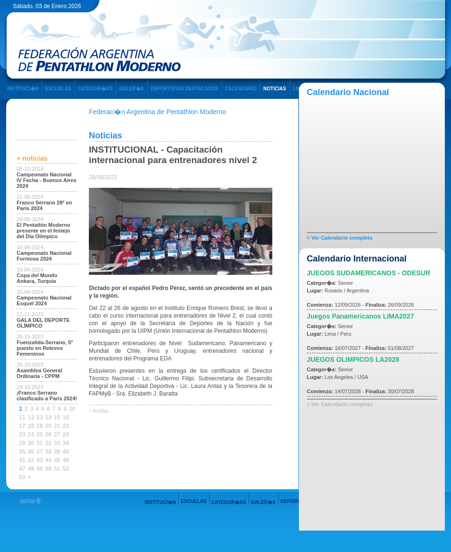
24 (31, 434)
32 (48, 443)
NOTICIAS (274, 88)
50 (48, 468)
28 (66, 434)
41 (22, 460)
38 (48, 451)
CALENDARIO (241, 88)
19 (40, 426)
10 (72, 409)
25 (40, 434)
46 (66, 460)
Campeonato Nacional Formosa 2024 (44, 255)
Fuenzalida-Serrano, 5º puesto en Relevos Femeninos (45, 348)
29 (22, 443)
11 (22, 417)
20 (48, 426)
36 (31, 451)
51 (57, 468)
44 (48, 460)
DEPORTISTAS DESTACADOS (184, 88)
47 (22, 468)
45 (57, 460)
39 (57, 451)
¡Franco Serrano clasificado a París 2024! (47, 395)
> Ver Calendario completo (340, 238)
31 (40, 443)
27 (57, 434)
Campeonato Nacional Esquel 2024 (44, 300)
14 (48, 417)
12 (31, 417)
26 (48, 434)
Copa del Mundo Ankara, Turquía (37, 278)
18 (31, 426)
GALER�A (131, 88)
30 (31, 443)
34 (66, 443)
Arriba (100, 411)
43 (40, 460)
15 (57, 417)
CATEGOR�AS (95, 88)
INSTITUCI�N (22, 88)
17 (22, 426)
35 (22, 451)
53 (22, 477)
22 (66, 426)
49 (40, 468)
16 (66, 417)
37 (40, 451)
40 (66, 451)
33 (57, 443)
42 (31, 460)
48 (31, 468)
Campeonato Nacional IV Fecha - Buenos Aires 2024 (47, 180)
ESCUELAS (58, 88)
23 (22, 434)
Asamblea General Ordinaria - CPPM (39, 373)
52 (66, 468)
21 (57, 426)
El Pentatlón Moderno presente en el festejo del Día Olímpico (43, 230)
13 (40, 417)
